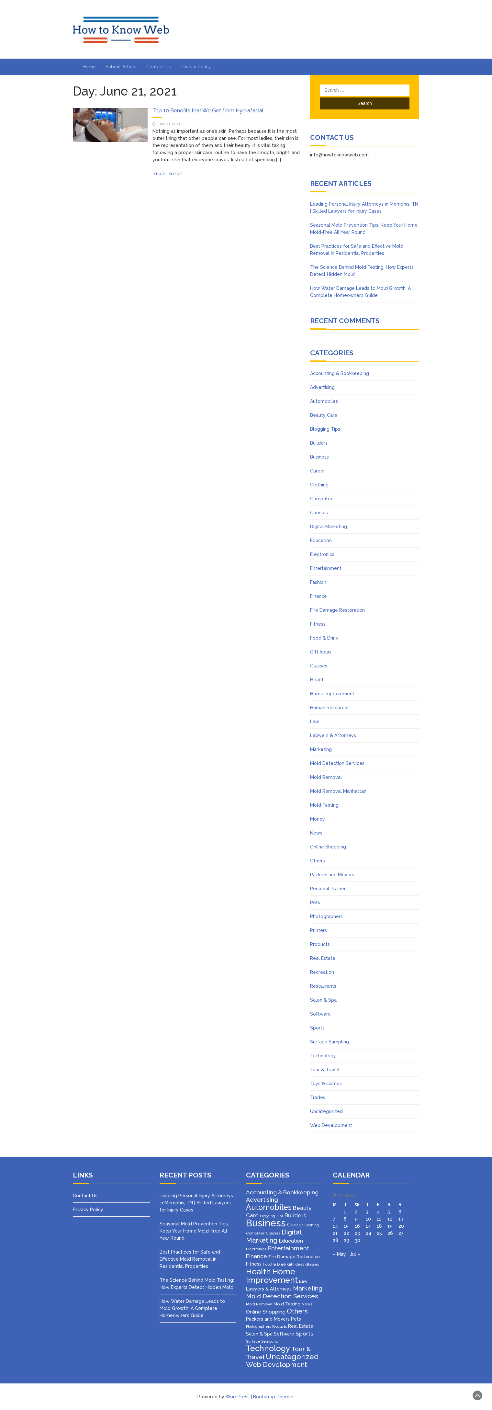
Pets (315, 902)
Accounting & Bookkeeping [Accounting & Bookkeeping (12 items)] (282, 1192)
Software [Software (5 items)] (284, 1333)
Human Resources (330, 707)
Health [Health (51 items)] (258, 1271)
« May (339, 1254)
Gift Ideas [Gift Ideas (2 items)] (295, 1264)
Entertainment (325, 568)
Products (320, 944)
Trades (317, 1097)
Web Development (331, 1125)
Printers (318, 930)
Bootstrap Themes (274, 1396)
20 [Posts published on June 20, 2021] (401, 1226)
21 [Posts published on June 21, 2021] (335, 1233)
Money (317, 819)
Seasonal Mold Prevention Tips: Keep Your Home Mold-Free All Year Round (194, 1231)
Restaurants (323, 986)
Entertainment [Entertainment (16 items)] (288, 1248)
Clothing (319, 484)
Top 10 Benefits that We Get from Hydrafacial (207, 111)
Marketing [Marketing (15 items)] (307, 1288)
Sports (317, 1027)
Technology (323, 1055)
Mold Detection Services (337, 763)
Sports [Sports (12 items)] (304, 1333)
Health (317, 679)
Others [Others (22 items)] (297, 1311)
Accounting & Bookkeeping (339, 373)
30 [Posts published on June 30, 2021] (357, 1240)
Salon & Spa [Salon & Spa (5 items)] (259, 1333)
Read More (168, 174)
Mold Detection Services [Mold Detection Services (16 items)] (282, 1296)
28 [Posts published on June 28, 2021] (335, 1240)
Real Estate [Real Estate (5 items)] (300, 1326)
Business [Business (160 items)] (266, 1223)
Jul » (355, 1254)
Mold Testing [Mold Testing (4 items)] (287, 1304)
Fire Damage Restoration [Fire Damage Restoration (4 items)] (294, 1256)
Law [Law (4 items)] (303, 1281)
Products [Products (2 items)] (279, 1326)
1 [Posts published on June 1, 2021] (345, 1211)
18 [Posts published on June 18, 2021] (379, 1226)
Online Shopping (328, 846)
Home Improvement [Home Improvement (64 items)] (272, 1276)
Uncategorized (326, 1111)
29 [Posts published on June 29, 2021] (346, 1240)
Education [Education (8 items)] (291, 1241)
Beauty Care (323, 415)
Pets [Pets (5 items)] (296, 1319)
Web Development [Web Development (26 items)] (276, 1364)
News (316, 833)
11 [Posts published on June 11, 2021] (379, 1219)
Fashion (318, 582)
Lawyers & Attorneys (333, 735)
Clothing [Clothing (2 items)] (312, 1225)
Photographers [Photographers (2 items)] (258, 1326)
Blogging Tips (325, 429)
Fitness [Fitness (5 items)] (254, 1264)
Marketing (321, 749)
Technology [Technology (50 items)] (268, 1348)
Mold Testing (324, 805)
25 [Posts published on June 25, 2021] (379, 1233)
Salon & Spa (323, 1000)
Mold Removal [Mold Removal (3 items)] (259, 1304)
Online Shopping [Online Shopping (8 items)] (265, 1312)
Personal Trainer (328, 888)
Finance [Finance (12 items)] (256, 1256)
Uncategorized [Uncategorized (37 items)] (292, 1356)
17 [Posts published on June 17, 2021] (368, 1226)
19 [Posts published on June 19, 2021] (390, 1226)
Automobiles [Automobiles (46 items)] (269, 1207)
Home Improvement (332, 693)
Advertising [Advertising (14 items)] (262, 1199)
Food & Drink (324, 638)
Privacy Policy (196, 66)
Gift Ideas (320, 651)
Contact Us (158, 66)
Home (89, 66)
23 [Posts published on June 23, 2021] (357, 1233)
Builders (319, 443)
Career (317, 470)
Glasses (318, 665)
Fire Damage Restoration (337, 610)
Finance (318, 596)
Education (321, 540)
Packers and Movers (332, 874)
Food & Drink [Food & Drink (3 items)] (274, 1264)
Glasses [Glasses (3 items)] (312, 1264)
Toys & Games (326, 1083)
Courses (319, 512)
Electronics (322, 554)
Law (314, 721)
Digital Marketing (328, 526)
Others (317, 860)
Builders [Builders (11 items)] (295, 1215)
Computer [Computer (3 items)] (255, 1233)
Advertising (322, 387)
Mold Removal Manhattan (338, 791)
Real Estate (322, 958)
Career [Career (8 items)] (295, 1225)
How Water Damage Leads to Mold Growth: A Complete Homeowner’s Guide (192, 1308)
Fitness (318, 624)
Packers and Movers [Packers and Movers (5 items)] (268, 1319)
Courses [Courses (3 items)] (273, 1233)
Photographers (326, 916)
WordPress (238, 1396)
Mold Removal (326, 777)
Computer (321, 498)
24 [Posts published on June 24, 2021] (368, 1233)
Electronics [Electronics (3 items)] (256, 1249)
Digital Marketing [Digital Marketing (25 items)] (273, 1236)
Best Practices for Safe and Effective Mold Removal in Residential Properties (190, 1259)
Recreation (322, 972)
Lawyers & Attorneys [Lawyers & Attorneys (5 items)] (269, 1288)
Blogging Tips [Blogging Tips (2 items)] (271, 1216)
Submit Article (121, 66)
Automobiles (324, 401)
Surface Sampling (329, 1041)
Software (320, 1014)
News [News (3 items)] (307, 1304)
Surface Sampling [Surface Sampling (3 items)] (262, 1341)
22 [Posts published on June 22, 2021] (346, 1233)
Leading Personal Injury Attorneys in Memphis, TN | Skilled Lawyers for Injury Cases (196, 1202)
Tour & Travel (325, 1069)
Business (319, 457)
